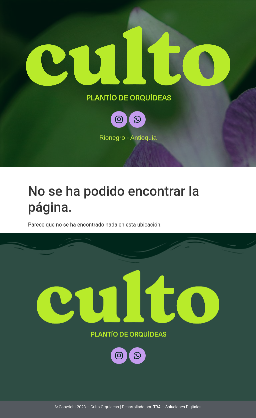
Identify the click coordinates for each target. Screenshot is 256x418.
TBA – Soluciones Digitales (177, 407)
